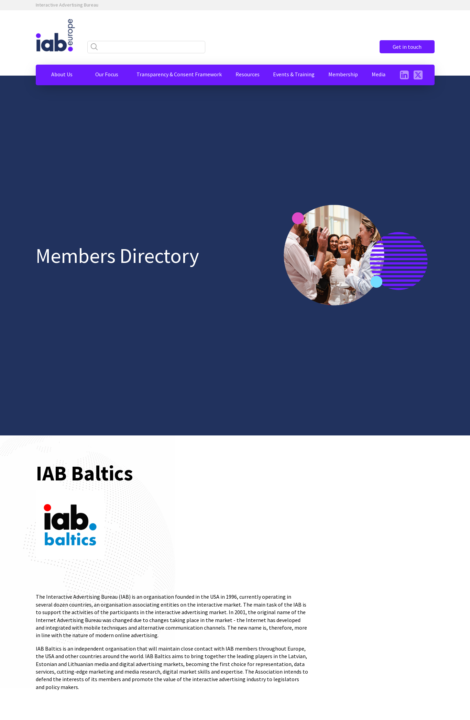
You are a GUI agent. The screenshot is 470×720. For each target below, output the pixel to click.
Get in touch (407, 46)
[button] (62, 74)
